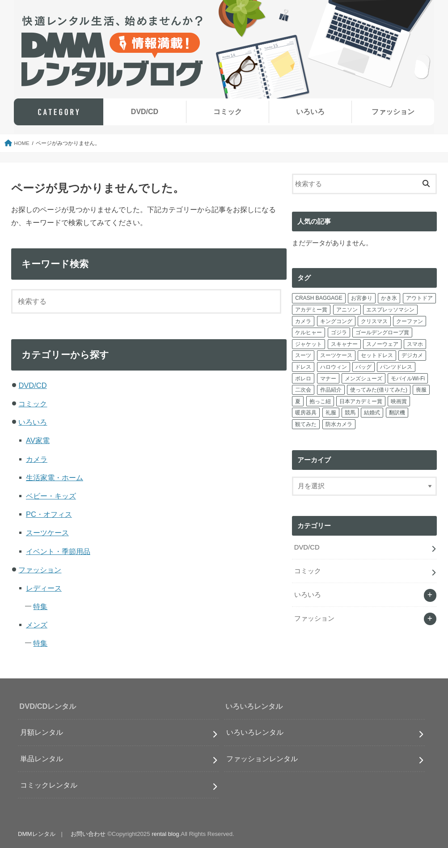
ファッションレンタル (262, 758)
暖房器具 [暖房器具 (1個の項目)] (306, 412)
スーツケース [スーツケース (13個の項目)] (336, 355)
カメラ (36, 459)
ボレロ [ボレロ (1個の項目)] (303, 378)
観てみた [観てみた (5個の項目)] (306, 424)
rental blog (165, 834)
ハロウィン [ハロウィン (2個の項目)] (333, 367)
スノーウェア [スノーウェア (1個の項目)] (382, 344)
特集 (40, 606)
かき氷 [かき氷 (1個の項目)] (389, 298)
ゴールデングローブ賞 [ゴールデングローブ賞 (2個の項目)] (382, 332)
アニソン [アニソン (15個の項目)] (347, 310)
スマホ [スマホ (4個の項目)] (415, 344)
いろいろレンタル (254, 732)
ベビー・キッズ (51, 496)
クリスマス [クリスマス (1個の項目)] (374, 321)
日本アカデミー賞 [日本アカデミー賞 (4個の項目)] (360, 401)
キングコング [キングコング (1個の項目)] (336, 321)
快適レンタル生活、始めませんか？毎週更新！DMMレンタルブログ (112, 51)
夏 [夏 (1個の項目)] (297, 401)
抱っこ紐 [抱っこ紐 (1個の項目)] (320, 401)
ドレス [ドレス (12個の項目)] (303, 367)
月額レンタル (41, 732)
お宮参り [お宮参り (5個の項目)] (361, 298)
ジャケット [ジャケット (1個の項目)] (308, 344)
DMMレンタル (36, 834)
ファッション (393, 111)
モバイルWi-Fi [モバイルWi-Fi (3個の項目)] (408, 378)
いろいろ (310, 111)
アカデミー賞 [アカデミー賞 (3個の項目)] (311, 310)
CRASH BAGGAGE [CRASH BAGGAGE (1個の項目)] (318, 298)
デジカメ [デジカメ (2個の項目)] (412, 355)
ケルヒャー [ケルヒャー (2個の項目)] (308, 332)
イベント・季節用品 (58, 551)
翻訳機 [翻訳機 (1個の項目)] (397, 412)
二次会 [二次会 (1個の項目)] (303, 390)
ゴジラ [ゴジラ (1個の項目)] (339, 332)
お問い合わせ (88, 834)
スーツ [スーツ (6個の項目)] (303, 355)
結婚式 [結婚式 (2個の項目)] (372, 412)
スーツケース (47, 532)
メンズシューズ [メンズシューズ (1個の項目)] (363, 378)
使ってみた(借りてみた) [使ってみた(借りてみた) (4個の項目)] (378, 390)
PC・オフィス (49, 514)
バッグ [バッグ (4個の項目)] (363, 367)
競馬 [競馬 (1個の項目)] (350, 412)
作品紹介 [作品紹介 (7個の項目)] (331, 390)
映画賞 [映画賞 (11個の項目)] (399, 401)
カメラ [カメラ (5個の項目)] (303, 321)
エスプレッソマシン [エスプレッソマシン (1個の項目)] (390, 310)
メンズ (36, 625)
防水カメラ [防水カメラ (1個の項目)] (338, 424)
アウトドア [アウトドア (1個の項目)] (419, 298)
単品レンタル (41, 758)
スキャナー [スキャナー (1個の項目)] (344, 344)
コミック (227, 111)
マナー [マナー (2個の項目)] (328, 378)
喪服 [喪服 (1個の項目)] (421, 390)
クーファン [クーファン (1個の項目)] (409, 321)
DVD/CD (144, 111)
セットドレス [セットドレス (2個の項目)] (377, 355)
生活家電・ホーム (54, 477)
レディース (44, 588)
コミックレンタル (48, 785)
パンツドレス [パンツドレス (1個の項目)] (396, 367)
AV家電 (38, 440)
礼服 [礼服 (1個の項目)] (330, 412)
